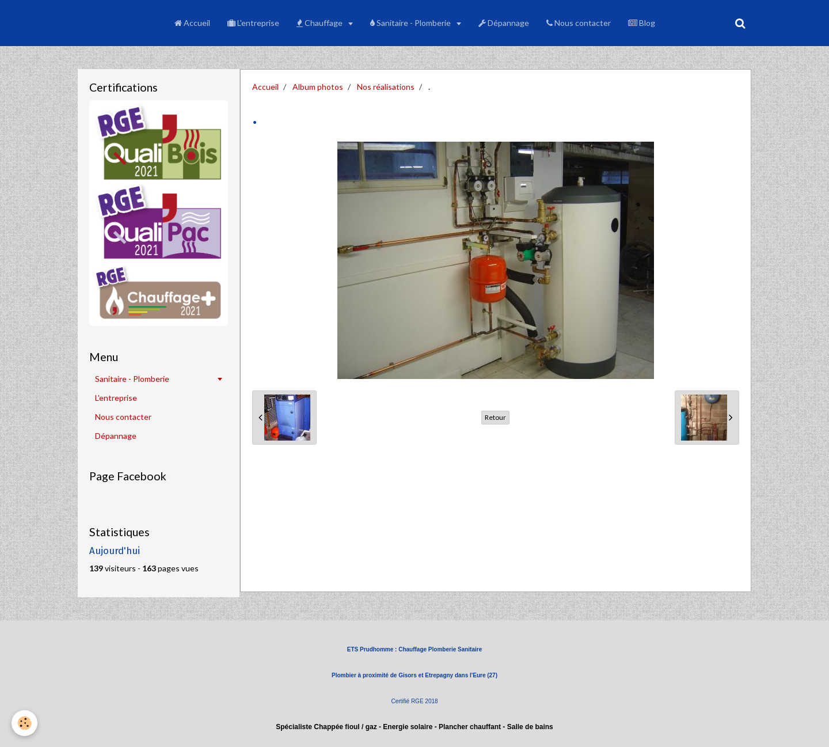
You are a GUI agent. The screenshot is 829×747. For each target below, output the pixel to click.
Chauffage (320, 23)
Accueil (192, 23)
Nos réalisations (385, 87)
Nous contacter (578, 23)
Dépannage (503, 23)
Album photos (317, 87)
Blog (641, 23)
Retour (495, 417)
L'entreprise (253, 23)
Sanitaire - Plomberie (411, 23)
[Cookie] (24, 723)
